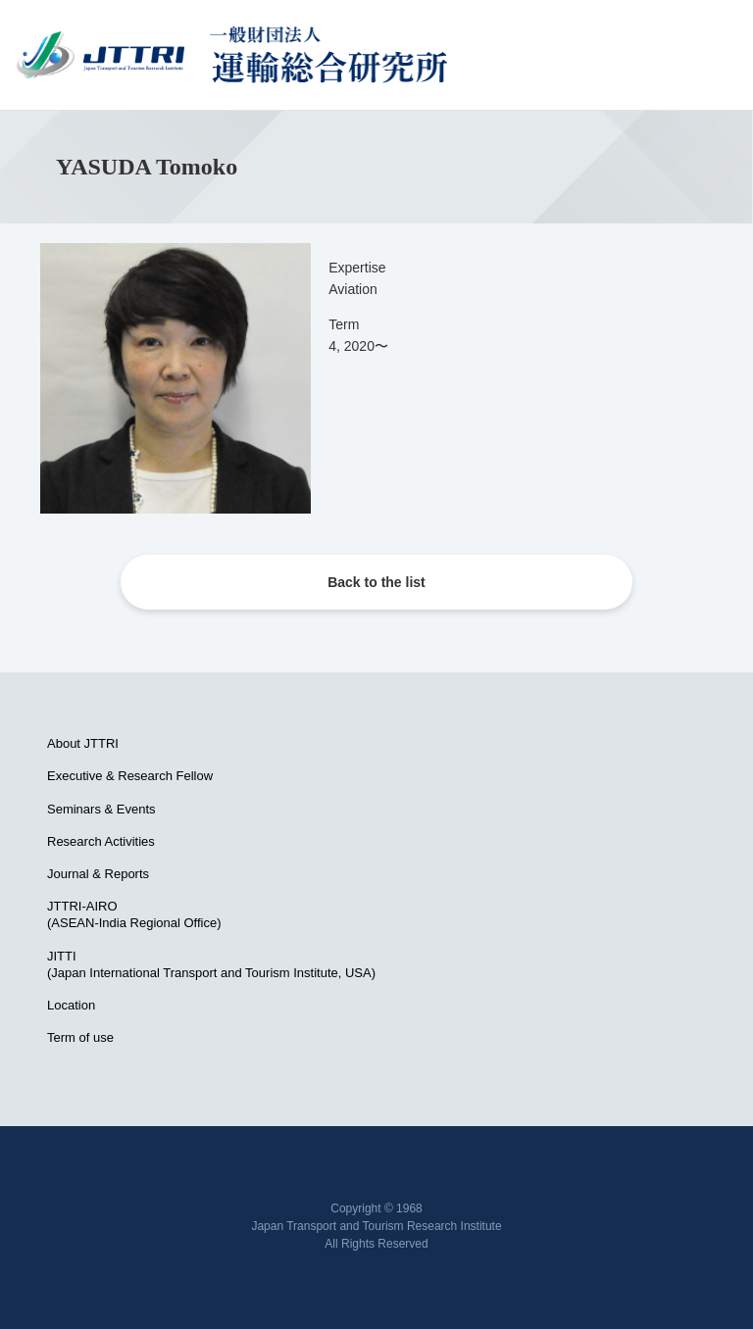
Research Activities (101, 841)
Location (71, 1005)
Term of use (80, 1037)
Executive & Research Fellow (130, 775)
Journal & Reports (98, 873)
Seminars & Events (101, 809)
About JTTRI (83, 743)
